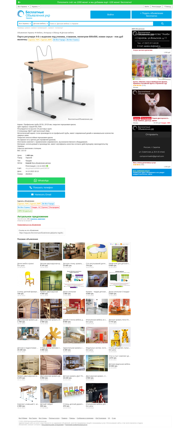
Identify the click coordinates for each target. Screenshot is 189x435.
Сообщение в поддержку (85, 418)
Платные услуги (54, 418)
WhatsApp (41, 180)
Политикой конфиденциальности (76, 425)
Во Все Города (59, 40)
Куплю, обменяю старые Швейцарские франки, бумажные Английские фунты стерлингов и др (150, 82)
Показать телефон (41, 187)
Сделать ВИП (46, 40)
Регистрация (156, 6)
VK (109, 418)
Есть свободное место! (141, 171)
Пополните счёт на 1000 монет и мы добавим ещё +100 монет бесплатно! (94, 2)
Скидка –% (36, 207)
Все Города (33, 418)
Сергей (28, 163)
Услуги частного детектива (142, 50)
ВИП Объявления (138, 29)
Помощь (72, 418)
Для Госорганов (100, 418)
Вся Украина (23, 6)
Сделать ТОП (34, 40)
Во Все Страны (73, 40)
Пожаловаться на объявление (29, 225)
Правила (64, 418)
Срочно (45, 207)
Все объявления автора (41, 163)
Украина (36, 6)
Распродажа (54, 207)
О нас (114, 418)
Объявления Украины (25, 33)
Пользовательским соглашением (52, 425)
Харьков (29, 158)
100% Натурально (25, 211)
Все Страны (43, 418)
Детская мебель (67, 33)
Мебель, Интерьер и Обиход (48, 33)
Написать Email (41, 194)
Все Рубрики (23, 418)
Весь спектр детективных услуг (144, 163)
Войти (147, 6)
